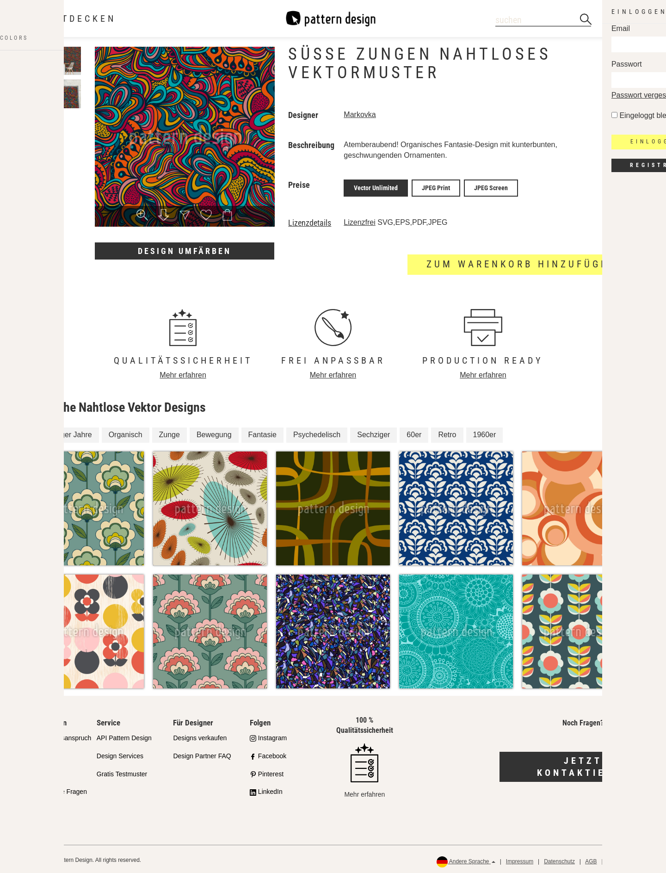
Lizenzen (33, 771)
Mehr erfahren (183, 373)
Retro (447, 433)
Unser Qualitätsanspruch (55, 735)
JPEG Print (436, 187)
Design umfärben (184, 251)
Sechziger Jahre (65, 433)
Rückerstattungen (629, 859)
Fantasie (262, 433)
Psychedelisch (316, 433)
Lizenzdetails (309, 220)
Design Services (120, 753)
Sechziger (373, 433)
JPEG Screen (491, 187)
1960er (484, 433)
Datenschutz (559, 859)
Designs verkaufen (200, 735)
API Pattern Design (124, 735)
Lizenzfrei (359, 220)
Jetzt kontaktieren (583, 764)
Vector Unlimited (376, 187)
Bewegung (214, 433)
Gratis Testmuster (122, 771)
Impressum (519, 859)
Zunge (169, 433)
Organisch (125, 433)
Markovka (360, 114)
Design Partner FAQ (202, 753)
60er (414, 433)
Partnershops (39, 753)
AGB (591, 859)
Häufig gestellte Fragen (53, 789)
